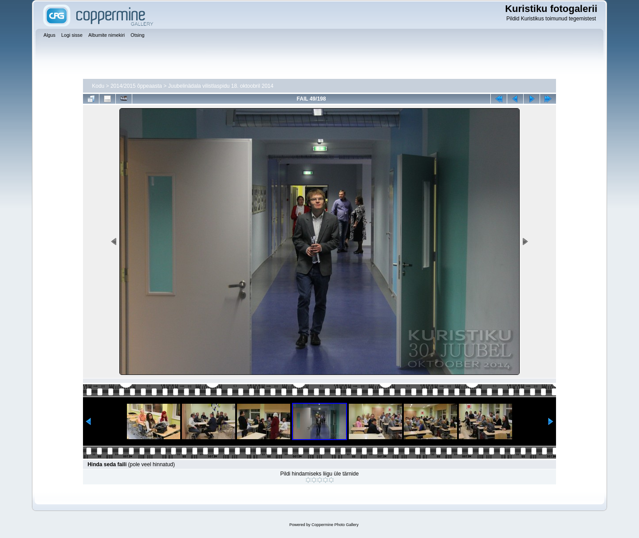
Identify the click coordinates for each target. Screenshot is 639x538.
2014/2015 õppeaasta (136, 86)
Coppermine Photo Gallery (335, 524)
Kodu (98, 86)
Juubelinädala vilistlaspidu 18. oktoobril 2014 (221, 86)
